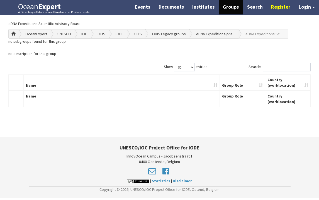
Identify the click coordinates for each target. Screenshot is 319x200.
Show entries (186, 67)
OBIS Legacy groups (169, 33)
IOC (84, 33)
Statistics (161, 180)
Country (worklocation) (281, 82)
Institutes (203, 7)
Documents (171, 7)
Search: (280, 67)
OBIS (138, 33)
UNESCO (64, 33)
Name (31, 85)
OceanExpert (36, 33)
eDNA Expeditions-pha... (215, 33)
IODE (119, 33)
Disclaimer (182, 180)
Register (280, 7)
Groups (231, 7)
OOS (101, 33)
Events (142, 7)
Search (255, 7)
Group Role (232, 85)
